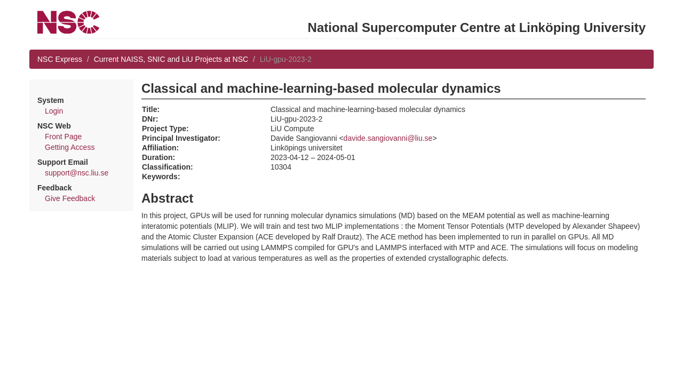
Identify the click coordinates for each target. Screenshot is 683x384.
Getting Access (69, 147)
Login (54, 111)
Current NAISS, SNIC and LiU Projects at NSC (171, 59)
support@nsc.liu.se (76, 173)
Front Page (63, 136)
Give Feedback (70, 198)
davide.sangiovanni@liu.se (388, 138)
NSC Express (59, 59)
